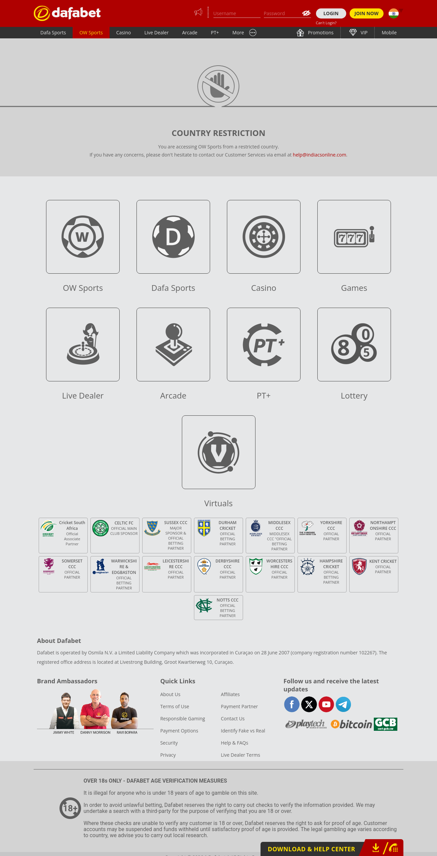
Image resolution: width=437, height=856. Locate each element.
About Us (170, 694)
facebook (292, 704)
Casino (123, 32)
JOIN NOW (367, 13)
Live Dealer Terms (240, 755)
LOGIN (331, 13)
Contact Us (233, 718)
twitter (309, 704)
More (238, 32)
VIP (363, 32)
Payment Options (179, 730)
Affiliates (230, 694)
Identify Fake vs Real (243, 730)
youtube (326, 704)
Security (169, 743)
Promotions (320, 32)
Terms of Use (174, 706)
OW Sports (91, 32)
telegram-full (343, 704)
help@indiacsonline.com (319, 154)
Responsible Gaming (182, 718)
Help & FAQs (234, 743)
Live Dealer (156, 32)
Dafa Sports (53, 32)
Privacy (168, 755)
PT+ (215, 32)
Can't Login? (326, 22)
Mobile (389, 32)
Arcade (190, 32)
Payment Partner (239, 706)
